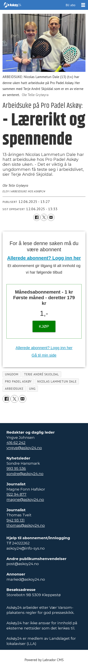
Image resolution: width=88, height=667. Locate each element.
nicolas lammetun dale (57, 381)
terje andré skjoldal (41, 374)
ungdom (11, 374)
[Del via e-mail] (51, 217)
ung (32, 389)
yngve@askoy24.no (24, 448)
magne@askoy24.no (25, 499)
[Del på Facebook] (36, 217)
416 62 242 (15, 442)
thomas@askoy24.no (25, 525)
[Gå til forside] (12, 5)
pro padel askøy (18, 381)
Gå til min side (44, 355)
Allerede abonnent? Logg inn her (44, 258)
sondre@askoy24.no (24, 473)
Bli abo (70, 5)
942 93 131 (15, 520)
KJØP (44, 326)
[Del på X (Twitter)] (43, 217)
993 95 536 (16, 468)
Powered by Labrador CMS (44, 659)
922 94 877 (16, 494)
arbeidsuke (14, 389)
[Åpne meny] (83, 5)
